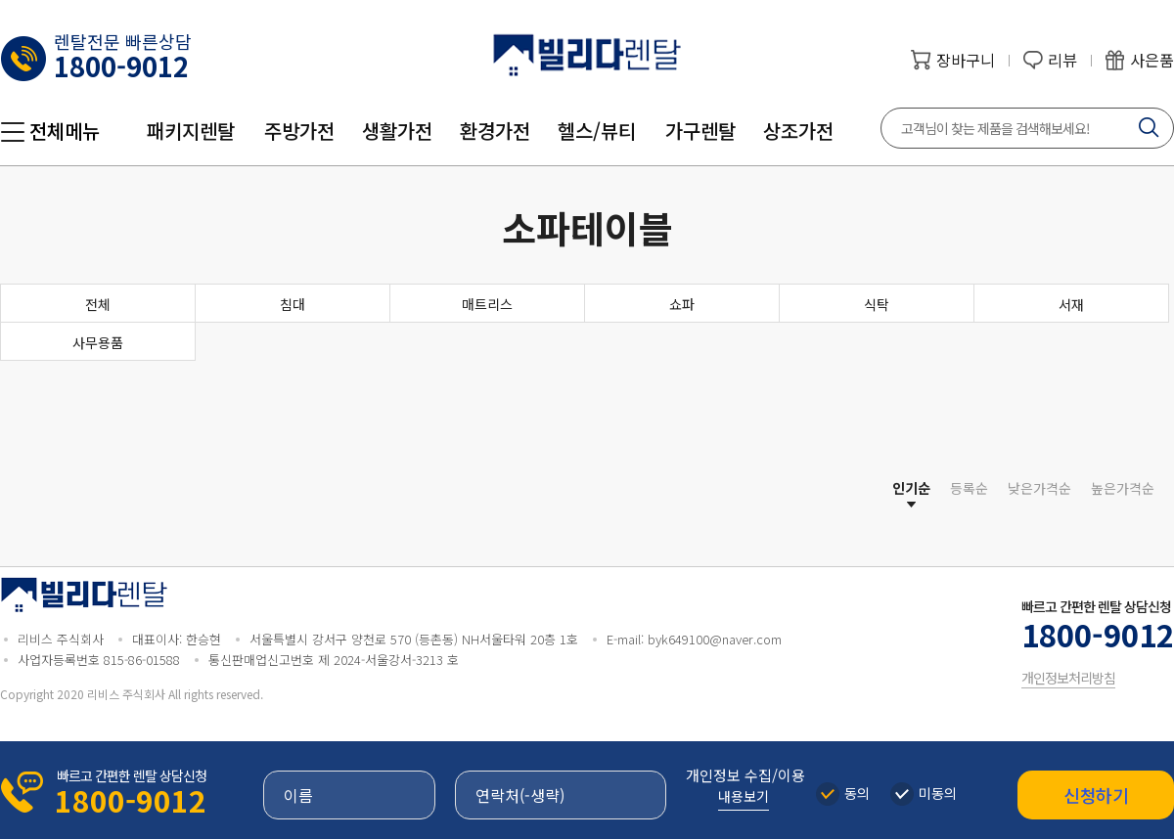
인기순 (911, 488)
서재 (1071, 304)
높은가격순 (1122, 488)
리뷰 (1062, 59)
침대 (292, 304)
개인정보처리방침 (1068, 677)
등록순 (969, 488)
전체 (98, 304)
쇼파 (682, 304)
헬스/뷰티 (597, 130)
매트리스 (487, 304)
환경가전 (495, 130)
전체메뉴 (64, 130)
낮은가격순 (1039, 488)
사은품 (1152, 59)
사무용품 (97, 342)
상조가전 (798, 130)
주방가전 (299, 130)
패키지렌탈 (191, 130)
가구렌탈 (700, 130)
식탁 (876, 304)
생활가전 (397, 130)
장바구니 (965, 59)
